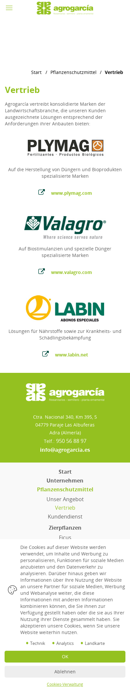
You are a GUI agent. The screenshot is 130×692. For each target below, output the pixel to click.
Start (36, 72)
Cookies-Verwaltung (65, 684)
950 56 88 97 (71, 441)
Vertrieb (65, 507)
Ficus (65, 537)
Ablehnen (65, 671)
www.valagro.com (65, 271)
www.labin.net (65, 354)
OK (65, 656)
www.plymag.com (65, 192)
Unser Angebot (65, 499)
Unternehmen (65, 480)
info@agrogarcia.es (65, 449)
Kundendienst (65, 516)
